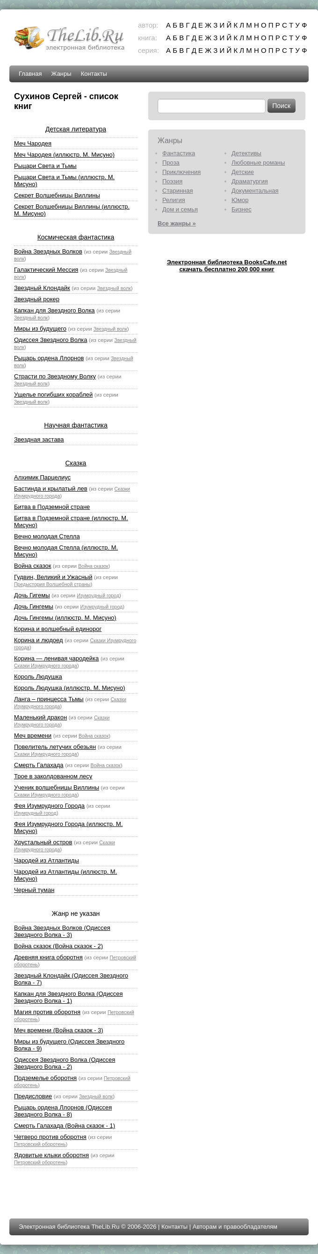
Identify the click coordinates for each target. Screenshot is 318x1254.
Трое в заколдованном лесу (53, 776)
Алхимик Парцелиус (42, 477)
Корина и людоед (38, 640)
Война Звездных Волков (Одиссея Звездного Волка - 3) (62, 931)
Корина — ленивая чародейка (56, 658)
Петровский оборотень (40, 1144)
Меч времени (32, 735)
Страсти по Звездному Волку (55, 376)
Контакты (94, 73)
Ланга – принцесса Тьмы (49, 699)
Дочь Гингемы (33, 606)
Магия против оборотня (47, 1011)
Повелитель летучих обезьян (55, 746)
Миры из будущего (40, 328)
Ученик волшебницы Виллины (56, 787)
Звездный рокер (36, 299)
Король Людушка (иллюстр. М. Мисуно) (69, 687)
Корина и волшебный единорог (57, 628)
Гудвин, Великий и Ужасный (53, 576)
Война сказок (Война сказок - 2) (58, 946)
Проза (171, 162)
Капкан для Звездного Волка (54, 310)
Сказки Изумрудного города (45, 665)
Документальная (255, 190)
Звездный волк (114, 288)
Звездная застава (39, 439)
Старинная (177, 190)
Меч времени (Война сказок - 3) (58, 1030)
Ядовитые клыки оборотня (51, 1155)
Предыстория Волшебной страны (52, 584)
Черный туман (34, 889)
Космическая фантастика (76, 237)
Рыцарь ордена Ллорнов (49, 358)
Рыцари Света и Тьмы (45, 165)
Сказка (76, 463)
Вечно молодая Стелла (47, 536)
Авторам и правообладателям (235, 1226)
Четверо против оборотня (50, 1136)
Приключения (181, 171)
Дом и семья (180, 209)
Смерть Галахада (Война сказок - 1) (64, 1125)
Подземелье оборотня (45, 1077)
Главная (30, 73)
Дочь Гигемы (32, 595)
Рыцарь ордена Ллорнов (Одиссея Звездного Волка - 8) (63, 1111)
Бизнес (241, 209)
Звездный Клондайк (42, 287)
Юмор (239, 199)
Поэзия (172, 181)
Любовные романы (258, 162)
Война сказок (32, 565)
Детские (242, 171)
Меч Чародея (32, 143)
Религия (173, 199)
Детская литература (75, 129)
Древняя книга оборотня (48, 957)
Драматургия (249, 181)
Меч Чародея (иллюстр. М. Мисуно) (64, 154)
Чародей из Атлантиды (46, 860)
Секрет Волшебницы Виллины (57, 195)
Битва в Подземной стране (52, 506)
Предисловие (33, 1096)
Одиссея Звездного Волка (50, 339)
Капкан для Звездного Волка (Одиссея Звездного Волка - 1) (68, 997)
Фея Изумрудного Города (49, 805)
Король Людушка (38, 676)
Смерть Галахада (39, 764)
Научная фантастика (76, 425)
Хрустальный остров (43, 842)
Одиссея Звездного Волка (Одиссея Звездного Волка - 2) (64, 1063)
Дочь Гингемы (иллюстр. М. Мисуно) (65, 617)
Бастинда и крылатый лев (50, 488)
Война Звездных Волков (48, 251)
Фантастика (178, 153)
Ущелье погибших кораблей (53, 394)
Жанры (61, 73)
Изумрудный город (98, 595)
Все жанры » (177, 223)
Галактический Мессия (46, 269)
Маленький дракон (40, 717)
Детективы (246, 153)
